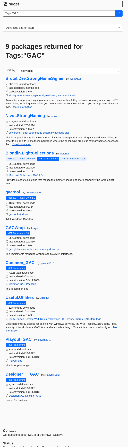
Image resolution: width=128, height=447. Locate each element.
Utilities (20, 318)
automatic (70, 95)
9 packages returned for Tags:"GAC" (44, 51)
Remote (29, 318)
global (17, 249)
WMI (37, 318)
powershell (15, 132)
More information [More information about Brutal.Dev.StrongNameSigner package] (22, 106)
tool (16, 214)
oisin (54, 116)
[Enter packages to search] (59, 13)
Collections (26, 175)
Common (14, 283)
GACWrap (15, 228)
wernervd (75, 78)
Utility (12, 318)
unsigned (44, 95)
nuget (25, 132)
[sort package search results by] (68, 71)
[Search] (119, 13)
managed (45, 249)
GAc (38, 395)
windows (23, 214)
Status (8, 443)
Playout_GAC (19, 339)
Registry (45, 318)
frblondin (65, 153)
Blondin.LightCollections (30, 153)
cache (36, 249)
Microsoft (14, 175)
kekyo (34, 228)
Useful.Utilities (20, 297)
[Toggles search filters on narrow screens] (119, 27)
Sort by (10, 70)
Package (31, 283)
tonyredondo (34, 192)
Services (55, 318)
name (61, 95)
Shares (79, 318)
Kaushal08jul (52, 374)
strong (53, 95)
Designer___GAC (22, 374)
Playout (13, 360)
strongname (15, 95)
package (59, 132)
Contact (9, 430)
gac (37, 95)
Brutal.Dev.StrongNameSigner (35, 78)
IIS (62, 318)
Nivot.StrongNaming (25, 116)
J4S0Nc (44, 297)
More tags (95, 318)
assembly (28, 95)
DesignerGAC (17, 395)
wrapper (56, 249)
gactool (13, 192)
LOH (42, 175)
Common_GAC (20, 263)
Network (69, 318)
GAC (36, 175)
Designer (30, 395)
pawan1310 (47, 263)
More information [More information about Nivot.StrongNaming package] (21, 144)
